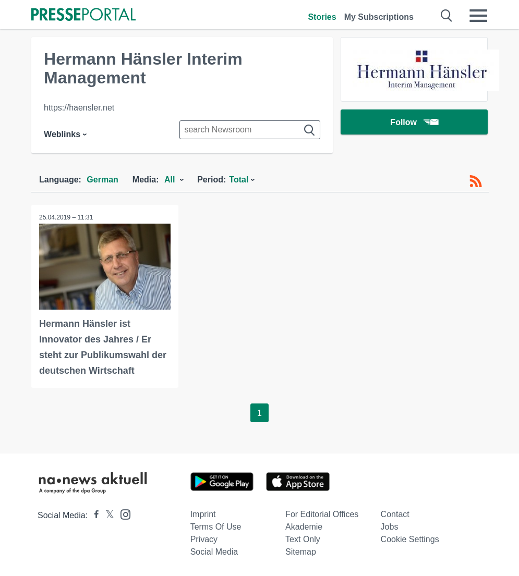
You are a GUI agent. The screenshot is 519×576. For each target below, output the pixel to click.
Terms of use (216, 526)
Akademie (303, 526)
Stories (322, 17)
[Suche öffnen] (446, 15)
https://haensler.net (79, 107)
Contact (395, 514)
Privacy (204, 539)
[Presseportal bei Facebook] (93, 515)
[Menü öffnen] (478, 15)
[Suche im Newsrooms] (249, 129)
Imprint (203, 514)
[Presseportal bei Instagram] (122, 513)
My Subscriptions (379, 17)
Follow (414, 122)
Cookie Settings (410, 539)
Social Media (214, 551)
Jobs (390, 526)
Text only (302, 539)
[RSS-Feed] (475, 181)
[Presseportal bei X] (106, 515)
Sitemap (300, 551)
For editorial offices (321, 514)
